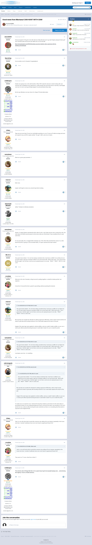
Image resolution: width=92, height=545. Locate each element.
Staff (26, 11)
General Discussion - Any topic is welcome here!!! (25, 25)
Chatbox (35, 7)
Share (52, 24)
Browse (4, 8)
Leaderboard (40, 11)
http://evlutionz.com (8, 120)
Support (20, 7)
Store (15, 7)
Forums (3, 11)
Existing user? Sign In (77, 2)
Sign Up (87, 2)
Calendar (20, 11)
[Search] (80, 7)
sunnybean (8, 154)
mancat (8, 180)
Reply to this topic (59, 30)
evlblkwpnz (8, 81)
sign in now (33, 519)
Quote (19, 49)
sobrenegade (8, 363)
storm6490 (11, 23)
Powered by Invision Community (46, 542)
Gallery (8, 11)
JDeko (8, 130)
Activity (10, 7)
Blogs (14, 11)
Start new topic (46, 30)
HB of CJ (8, 255)
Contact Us (46, 540)
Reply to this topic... (14, 525)
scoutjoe (8, 276)
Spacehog (8, 58)
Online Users (32, 11)
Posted (19, 36)
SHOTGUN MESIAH (8, 204)
